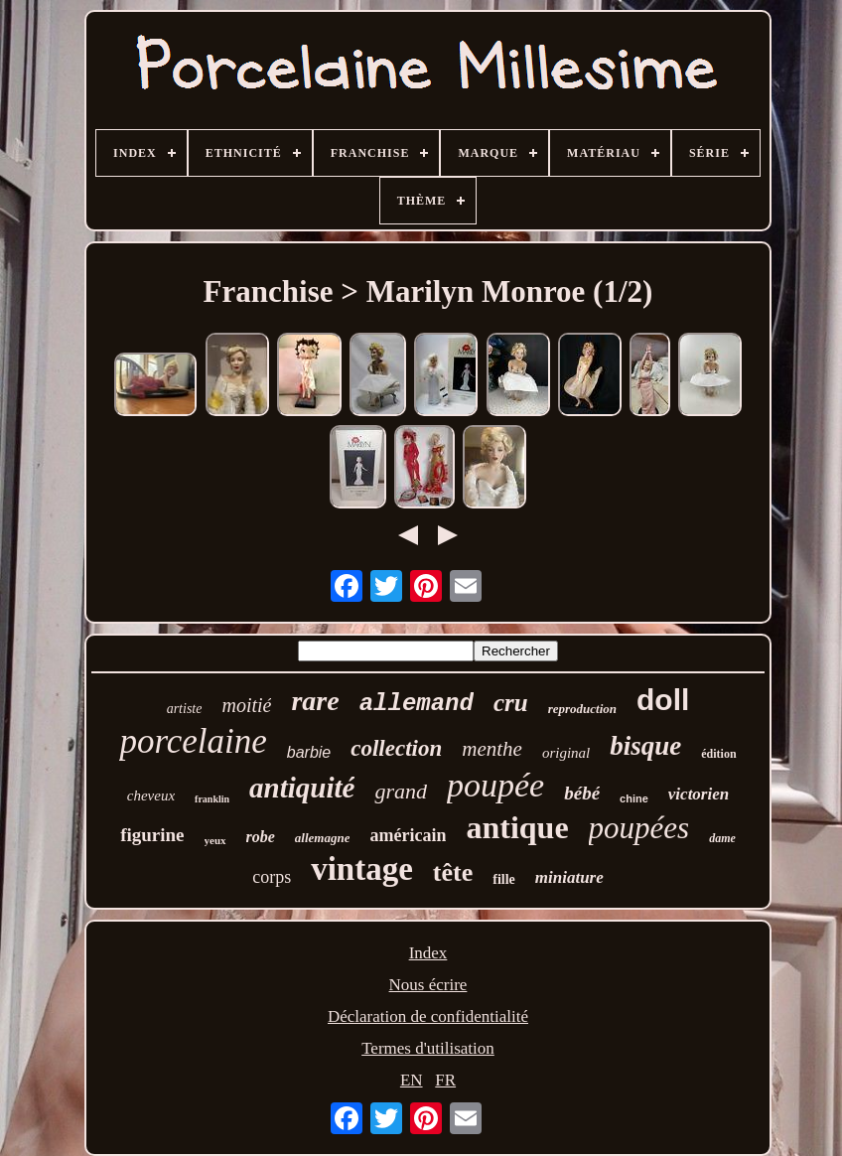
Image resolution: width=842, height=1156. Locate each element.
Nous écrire (428, 984)
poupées (639, 827)
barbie (309, 752)
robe (260, 836)
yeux (215, 840)
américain (407, 835)
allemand (416, 703)
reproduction (582, 708)
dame (722, 838)
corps (271, 877)
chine (634, 798)
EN (411, 1080)
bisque (645, 746)
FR (445, 1080)
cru (510, 702)
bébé (582, 793)
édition (718, 754)
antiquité (301, 787)
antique (517, 827)
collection (396, 748)
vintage (362, 869)
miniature (569, 877)
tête (453, 872)
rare (315, 700)
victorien (698, 794)
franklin (212, 799)
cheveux (151, 795)
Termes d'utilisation (427, 1048)
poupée (495, 785)
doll (662, 699)
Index (428, 952)
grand (400, 791)
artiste (185, 708)
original (566, 753)
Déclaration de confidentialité (428, 1016)
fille (503, 879)
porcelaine (192, 741)
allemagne (323, 837)
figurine (152, 834)
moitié (246, 705)
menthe (492, 749)
